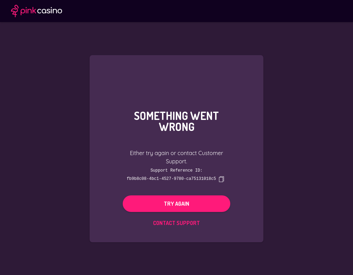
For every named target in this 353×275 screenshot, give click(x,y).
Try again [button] (176, 203)
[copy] (221, 179)
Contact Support (176, 222)
